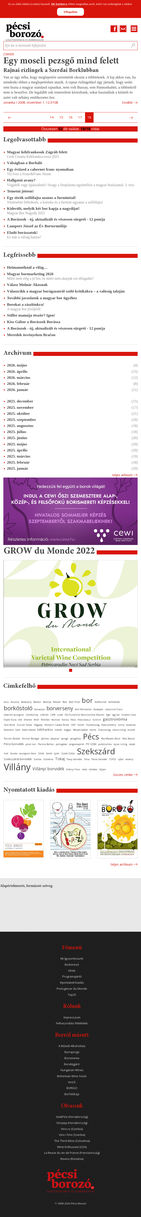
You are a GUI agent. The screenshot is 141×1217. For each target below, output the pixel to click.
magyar (67, 729)
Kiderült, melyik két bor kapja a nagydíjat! (43, 208)
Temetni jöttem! (20, 191)
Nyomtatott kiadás (72, 983)
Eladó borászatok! (22, 232)
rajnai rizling (120, 744)
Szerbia (37, 759)
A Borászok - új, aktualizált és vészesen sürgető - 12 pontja (56, 219)
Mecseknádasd (80, 729)
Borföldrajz (71, 1094)
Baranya (47, 701)
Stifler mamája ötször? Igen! (31, 315)
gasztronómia (115, 719)
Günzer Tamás (24, 724)
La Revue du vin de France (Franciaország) (72, 1153)
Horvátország (92, 724)
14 (51, 117)
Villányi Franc (73, 769)
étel (20, 719)
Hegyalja (38, 724)
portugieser (61, 744)
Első (4, 117)
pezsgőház (75, 738)
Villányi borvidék (48, 768)
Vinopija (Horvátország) (71, 1123)
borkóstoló (18, 708)
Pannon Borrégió (30, 738)
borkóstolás (114, 701)
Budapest (98, 709)
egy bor (116, 714)
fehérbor (45, 719)
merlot (93, 729)
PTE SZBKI (91, 744)
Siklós (41, 753)
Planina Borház (46, 744)
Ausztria (15, 701)
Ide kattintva (59, 4)
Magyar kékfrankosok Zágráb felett (37, 152)
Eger (108, 714)
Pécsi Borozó (128, 738)
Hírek (71, 971)
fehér (36, 719)
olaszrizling (119, 729)
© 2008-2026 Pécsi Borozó (70, 1203)
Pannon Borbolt (12, 738)
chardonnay (32, 714)
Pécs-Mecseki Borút (110, 738)
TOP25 (112, 759)
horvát (80, 724)
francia (65, 719)
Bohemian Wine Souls (72, 1076)
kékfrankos (45, 730)
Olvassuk (72, 1106)
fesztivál (55, 719)
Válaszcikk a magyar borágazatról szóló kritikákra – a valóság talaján (66, 291)
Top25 (72, 995)
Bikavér (57, 701)
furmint (97, 719)
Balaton (37, 701)
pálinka (45, 738)
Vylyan (102, 769)
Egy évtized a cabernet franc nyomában (40, 169)
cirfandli (44, 714)
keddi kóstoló (29, 729)
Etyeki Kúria (10, 719)
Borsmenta (71, 1058)
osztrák (131, 729)
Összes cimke (123, 775)
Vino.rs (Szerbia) (72, 1129)
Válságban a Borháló (24, 163)
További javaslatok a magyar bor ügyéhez (42, 298)
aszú (6, 701)
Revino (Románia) (71, 1159)
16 (70, 117)
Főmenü (72, 948)
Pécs (91, 736)
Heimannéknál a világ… (27, 267)
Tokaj (60, 758)
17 (80, 117)
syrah (57, 753)
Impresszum (72, 1017)
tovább (127, 102)
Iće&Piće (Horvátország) (72, 1117)
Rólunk (72, 1006)
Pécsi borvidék (14, 744)
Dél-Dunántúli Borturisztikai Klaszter (84, 714)
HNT (73, 724)
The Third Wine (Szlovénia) (72, 1141)
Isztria (121, 724)
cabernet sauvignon (14, 714)
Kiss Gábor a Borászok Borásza (33, 321)
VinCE (72, 1082)
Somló (49, 753)
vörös (84, 769)
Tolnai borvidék (99, 759)
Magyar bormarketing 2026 (30, 274)
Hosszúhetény (108, 724)
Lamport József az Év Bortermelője (37, 226)
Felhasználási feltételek (72, 1023)
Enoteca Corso (129, 714)
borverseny (60, 708)
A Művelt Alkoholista (71, 1046)
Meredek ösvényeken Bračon (31, 335)
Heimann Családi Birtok (56, 724)
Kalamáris (9, 729)
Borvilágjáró (72, 1064)
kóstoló (58, 729)
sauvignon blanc (27, 753)
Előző (9, 117)
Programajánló (72, 976)
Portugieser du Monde (72, 989)
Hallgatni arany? (21, 180)
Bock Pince (74, 701)
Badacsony (26, 701)
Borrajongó (71, 1052)
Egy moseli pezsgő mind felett (61, 61)
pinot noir (31, 744)
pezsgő (64, 738)
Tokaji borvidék (74, 759)
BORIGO (71, 1088)
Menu (134, 28)
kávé (17, 729)
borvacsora (39, 709)
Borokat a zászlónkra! (25, 304)
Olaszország (104, 729)
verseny (129, 759)
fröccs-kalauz (84, 719)
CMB (52, 714)
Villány (17, 767)
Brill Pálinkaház (83, 709)
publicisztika (105, 744)
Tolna (87, 759)
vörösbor (93, 769)
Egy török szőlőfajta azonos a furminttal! (41, 197)
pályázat (55, 738)
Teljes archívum (122, 864)
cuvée (60, 714)
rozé (6, 753)
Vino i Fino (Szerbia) (72, 1135)
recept (132, 744)
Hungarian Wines (71, 1070)
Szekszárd (96, 751)
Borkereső (72, 965)
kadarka (131, 724)
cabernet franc (114, 709)
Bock (64, 701)
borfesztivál (101, 701)
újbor (121, 759)
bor (87, 700)
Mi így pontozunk (71, 958)
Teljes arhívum (122, 475)
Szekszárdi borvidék (18, 759)
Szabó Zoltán (68, 753)
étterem (28, 719)
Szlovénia (48, 759)
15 (61, 117)
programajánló (76, 744)
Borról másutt (72, 1035)
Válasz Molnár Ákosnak (27, 284)
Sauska (13, 753)
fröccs (73, 719)
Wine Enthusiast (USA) (72, 1147)
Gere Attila (9, 724)
